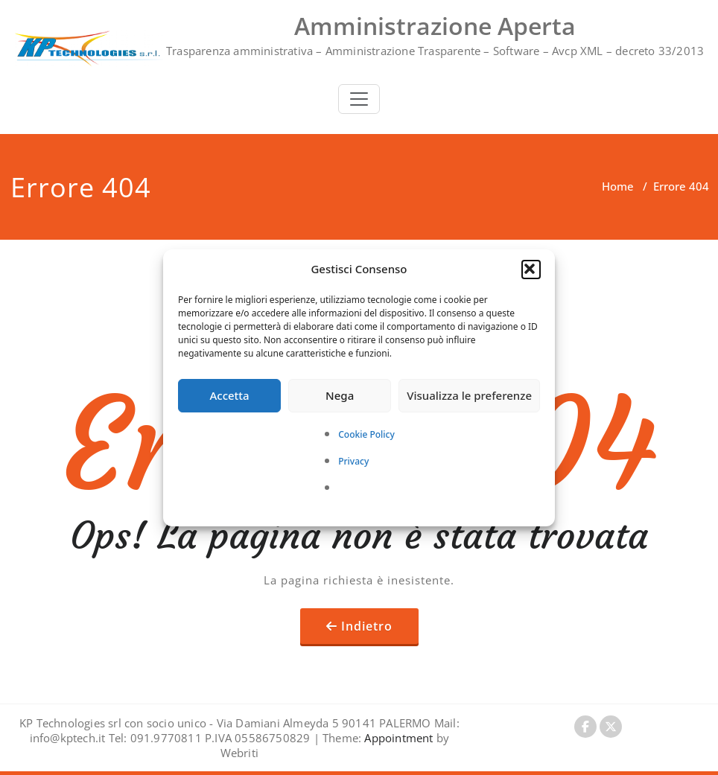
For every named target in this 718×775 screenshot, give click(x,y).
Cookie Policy (366, 434)
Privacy (353, 461)
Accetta (229, 395)
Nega (339, 395)
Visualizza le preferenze (469, 395)
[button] (531, 269)
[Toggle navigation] (359, 99)
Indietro (367, 626)
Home (618, 186)
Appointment (397, 737)
